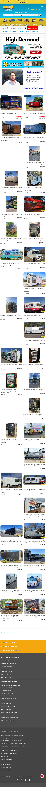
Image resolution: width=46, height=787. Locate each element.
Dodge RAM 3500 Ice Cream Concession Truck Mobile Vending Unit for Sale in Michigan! (10, 265)
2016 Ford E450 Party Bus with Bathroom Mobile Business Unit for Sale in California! (10, 540)
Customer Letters (34, 72)
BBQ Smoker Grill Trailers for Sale (9, 698)
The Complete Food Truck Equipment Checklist (12, 735)
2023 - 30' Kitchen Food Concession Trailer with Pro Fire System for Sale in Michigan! (33, 163)
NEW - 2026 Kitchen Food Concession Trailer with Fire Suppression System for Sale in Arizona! (11, 315)
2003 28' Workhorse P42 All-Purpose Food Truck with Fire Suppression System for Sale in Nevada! (34, 340)
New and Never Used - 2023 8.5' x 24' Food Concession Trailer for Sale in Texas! (33, 138)
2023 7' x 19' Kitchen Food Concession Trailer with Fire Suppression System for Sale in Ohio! (11, 113)
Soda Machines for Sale (6, 709)
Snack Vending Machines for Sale (9, 712)
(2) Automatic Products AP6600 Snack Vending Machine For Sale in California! (32, 415)
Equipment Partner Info (6, 759)
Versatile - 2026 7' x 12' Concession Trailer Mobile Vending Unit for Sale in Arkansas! (10, 239)
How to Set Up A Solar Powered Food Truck (11, 740)
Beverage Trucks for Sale (7, 669)
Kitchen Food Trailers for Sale (8, 688)
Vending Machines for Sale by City (10, 650)
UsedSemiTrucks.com (6, 770)
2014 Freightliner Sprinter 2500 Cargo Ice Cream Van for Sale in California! (33, 440)
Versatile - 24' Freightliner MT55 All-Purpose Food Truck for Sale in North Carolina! (11, 365)
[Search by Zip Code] (39, 15)
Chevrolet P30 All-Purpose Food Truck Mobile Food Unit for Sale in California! (34, 591)
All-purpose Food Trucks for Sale (8, 663)
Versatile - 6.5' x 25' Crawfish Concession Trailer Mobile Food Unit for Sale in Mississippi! (33, 214)
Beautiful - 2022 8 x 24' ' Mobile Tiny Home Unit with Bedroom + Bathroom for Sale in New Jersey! (33, 290)
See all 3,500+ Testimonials (33, 88)
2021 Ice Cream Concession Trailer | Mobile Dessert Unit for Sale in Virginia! (34, 616)
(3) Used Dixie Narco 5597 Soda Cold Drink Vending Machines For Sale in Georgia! (33, 239)
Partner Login (4, 762)
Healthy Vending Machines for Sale (9, 717)
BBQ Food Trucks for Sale (7, 671)
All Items (13, 28)
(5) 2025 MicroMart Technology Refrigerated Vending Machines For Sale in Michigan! (34, 365)
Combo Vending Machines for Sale (9, 715)
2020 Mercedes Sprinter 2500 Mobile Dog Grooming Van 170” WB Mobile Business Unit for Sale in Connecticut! (34, 541)
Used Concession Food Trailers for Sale (10, 685)
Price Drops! (32, 28)
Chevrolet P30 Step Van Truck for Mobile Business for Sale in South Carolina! (10, 591)
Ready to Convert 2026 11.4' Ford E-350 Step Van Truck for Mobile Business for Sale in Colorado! (11, 491)
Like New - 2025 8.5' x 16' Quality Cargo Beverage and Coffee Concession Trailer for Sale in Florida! (10, 139)
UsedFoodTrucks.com (6, 767)
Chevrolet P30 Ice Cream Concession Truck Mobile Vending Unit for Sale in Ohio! (33, 314)
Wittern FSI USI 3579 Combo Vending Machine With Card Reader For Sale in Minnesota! (9, 441)
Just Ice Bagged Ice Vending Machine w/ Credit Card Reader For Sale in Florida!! (33, 390)
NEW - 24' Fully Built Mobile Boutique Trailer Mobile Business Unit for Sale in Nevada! (11, 188)
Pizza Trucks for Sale (6, 674)
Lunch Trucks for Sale (6, 677)
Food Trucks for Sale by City (8, 643)
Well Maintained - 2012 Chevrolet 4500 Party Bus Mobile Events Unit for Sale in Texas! (34, 566)
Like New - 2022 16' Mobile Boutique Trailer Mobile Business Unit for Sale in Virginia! (11, 566)
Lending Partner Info (6, 756)
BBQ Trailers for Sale (6, 690)
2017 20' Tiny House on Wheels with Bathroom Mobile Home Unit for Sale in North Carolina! (33, 189)
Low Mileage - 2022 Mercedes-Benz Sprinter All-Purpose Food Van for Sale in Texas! (34, 465)
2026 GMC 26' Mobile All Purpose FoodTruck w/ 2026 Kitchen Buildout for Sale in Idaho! (34, 490)
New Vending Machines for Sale (8, 723)
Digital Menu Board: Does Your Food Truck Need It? (13, 746)
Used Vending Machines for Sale (8, 706)
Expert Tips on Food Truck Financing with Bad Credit (13, 743)
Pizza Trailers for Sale (6, 696)
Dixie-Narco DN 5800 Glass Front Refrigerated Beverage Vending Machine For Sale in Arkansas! (11, 391)
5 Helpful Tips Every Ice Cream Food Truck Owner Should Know (16, 738)
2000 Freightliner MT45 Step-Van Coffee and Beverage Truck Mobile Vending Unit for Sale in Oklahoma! (34, 516)
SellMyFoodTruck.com (6, 764)
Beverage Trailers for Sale (7, 693)
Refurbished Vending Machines (8, 720)
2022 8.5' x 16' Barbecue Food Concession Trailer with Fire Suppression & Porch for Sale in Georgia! (11, 214)
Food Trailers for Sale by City (9, 646)
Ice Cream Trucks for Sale (7, 666)
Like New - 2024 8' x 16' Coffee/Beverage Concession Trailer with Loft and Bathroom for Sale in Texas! (10, 617)
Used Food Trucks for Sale (7, 661)
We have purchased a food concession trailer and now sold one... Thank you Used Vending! (33, 79)
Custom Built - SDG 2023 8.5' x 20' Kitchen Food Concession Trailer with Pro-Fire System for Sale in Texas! (34, 113)
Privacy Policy (30, 776)
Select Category (26, 15)
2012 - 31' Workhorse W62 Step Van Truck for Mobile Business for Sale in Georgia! (34, 264)
